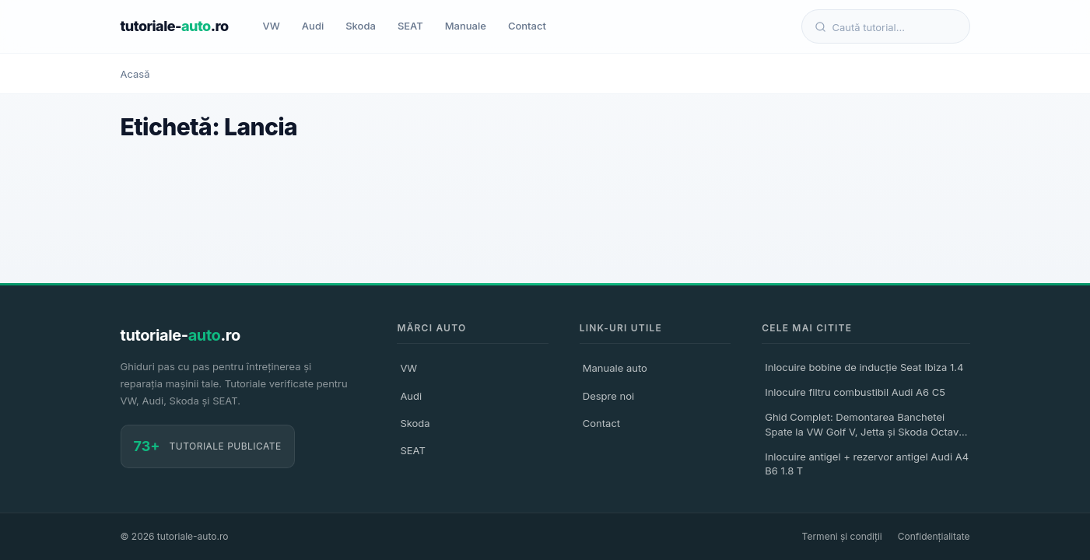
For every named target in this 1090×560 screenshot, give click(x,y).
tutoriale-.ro (175, 26)
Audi (313, 25)
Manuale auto (615, 368)
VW (271, 25)
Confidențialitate (934, 536)
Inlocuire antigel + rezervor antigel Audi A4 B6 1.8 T (867, 463)
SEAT (410, 25)
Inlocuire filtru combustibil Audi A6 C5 (855, 392)
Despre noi (608, 396)
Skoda (360, 25)
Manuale (465, 25)
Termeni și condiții (842, 536)
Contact (527, 25)
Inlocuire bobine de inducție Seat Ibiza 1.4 (864, 367)
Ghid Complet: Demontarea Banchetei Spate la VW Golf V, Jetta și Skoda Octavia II (866, 426)
